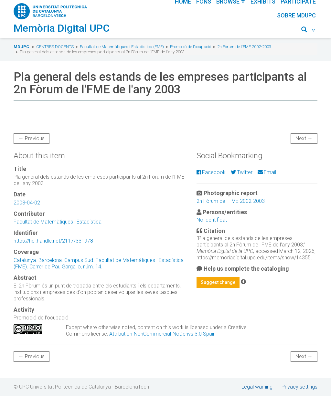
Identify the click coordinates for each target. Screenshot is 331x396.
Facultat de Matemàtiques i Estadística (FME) (122, 46)
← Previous (31, 138)
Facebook (211, 172)
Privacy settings (299, 387)
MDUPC (21, 46)
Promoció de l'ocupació (190, 46)
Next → (304, 138)
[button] (308, 30)
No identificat (212, 220)
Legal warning (256, 387)
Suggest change (218, 282)
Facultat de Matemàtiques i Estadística (57, 222)
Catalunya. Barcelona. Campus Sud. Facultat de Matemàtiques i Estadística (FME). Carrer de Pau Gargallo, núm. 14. (99, 263)
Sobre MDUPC (296, 15)
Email (267, 172)
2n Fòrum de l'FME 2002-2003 (244, 46)
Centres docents (55, 46)
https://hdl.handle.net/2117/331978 (53, 241)
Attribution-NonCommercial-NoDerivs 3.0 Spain (162, 334)
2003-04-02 (27, 203)
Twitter (241, 172)
